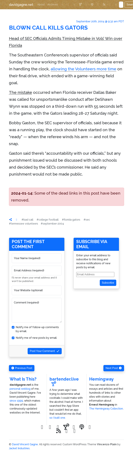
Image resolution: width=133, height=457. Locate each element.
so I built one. (57, 417)
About (41, 4)
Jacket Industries (19, 448)
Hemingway (101, 379)
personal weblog (20, 388)
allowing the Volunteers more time (83, 69)
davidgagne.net (21, 5)
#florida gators (71, 219)
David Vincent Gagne (25, 444)
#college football (48, 219)
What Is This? (23, 379)
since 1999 (16, 400)
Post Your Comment (45, 351)
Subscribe (108, 282)
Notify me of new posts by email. (36, 337)
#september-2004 (52, 223)
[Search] (121, 4)
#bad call (27, 219)
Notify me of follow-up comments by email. (37, 329)
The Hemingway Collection (106, 408)
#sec (87, 219)
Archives (52, 4)
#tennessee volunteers (23, 223)
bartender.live (64, 381)
